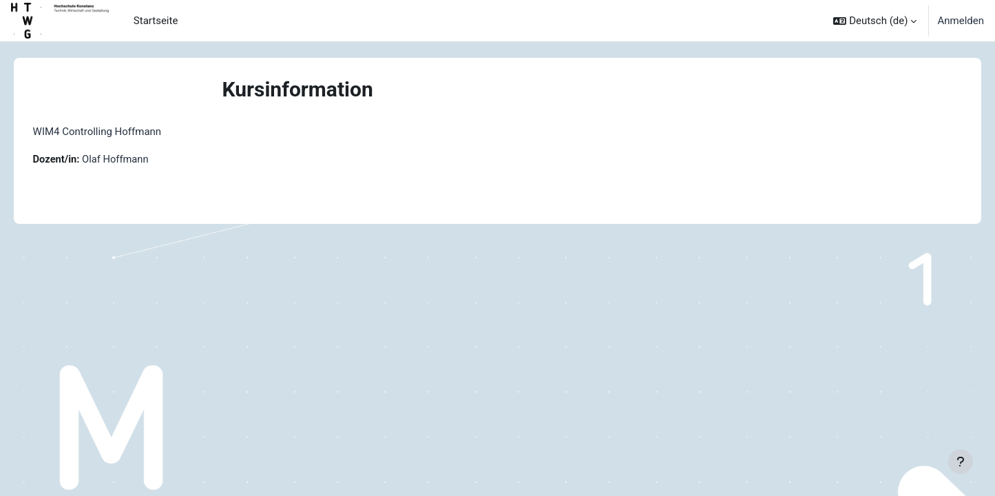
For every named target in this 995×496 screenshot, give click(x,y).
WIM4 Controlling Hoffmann (116, 131)
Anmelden (960, 20)
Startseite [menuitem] (156, 20)
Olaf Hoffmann (137, 159)
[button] (874, 20)
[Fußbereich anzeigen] (960, 461)
